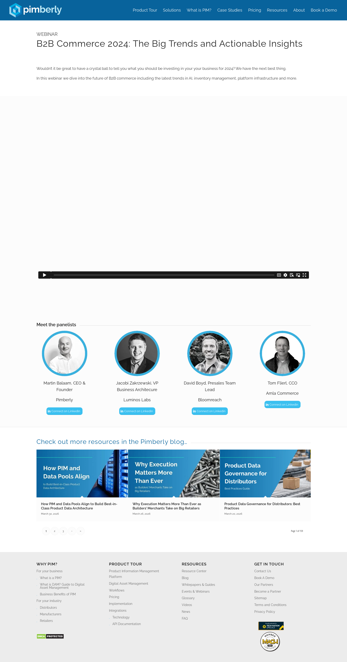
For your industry (49, 601)
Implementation (120, 604)
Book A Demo (264, 578)
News (186, 611)
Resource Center (194, 571)
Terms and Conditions (270, 605)
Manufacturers (50, 614)
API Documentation (126, 624)
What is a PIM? (51, 578)
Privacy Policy (264, 611)
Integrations (117, 610)
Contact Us (262, 571)
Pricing (114, 597)
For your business (49, 571)
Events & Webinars (196, 591)
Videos (187, 605)
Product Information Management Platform (134, 574)
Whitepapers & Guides (198, 585)
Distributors (48, 607)
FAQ (185, 618)
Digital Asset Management (128, 583)
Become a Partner (267, 591)
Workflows (116, 590)
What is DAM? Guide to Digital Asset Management (62, 586)
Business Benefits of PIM (58, 594)
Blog (185, 578)
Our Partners (263, 585)
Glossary (188, 598)
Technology (121, 617)
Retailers (46, 621)
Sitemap (260, 598)
